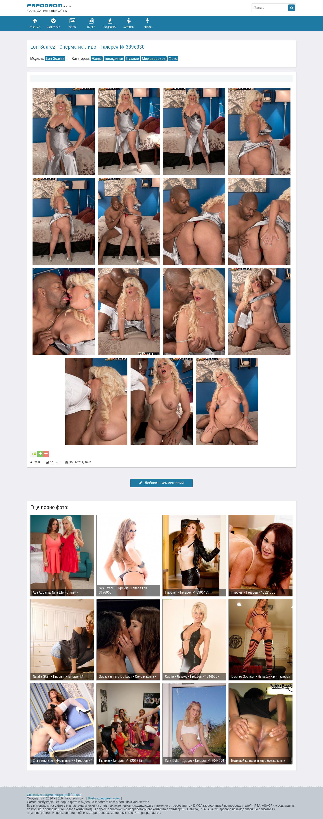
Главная (35, 23)
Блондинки (114, 58)
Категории (53, 23)
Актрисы (129, 23)
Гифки (147, 23)
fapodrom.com (49, 8)
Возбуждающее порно (104, 798)
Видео (91, 23)
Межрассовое (154, 58)
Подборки (110, 23)
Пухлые (132, 58)
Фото (72, 23)
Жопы (97, 58)
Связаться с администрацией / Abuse (54, 795)
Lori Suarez (55, 58)
